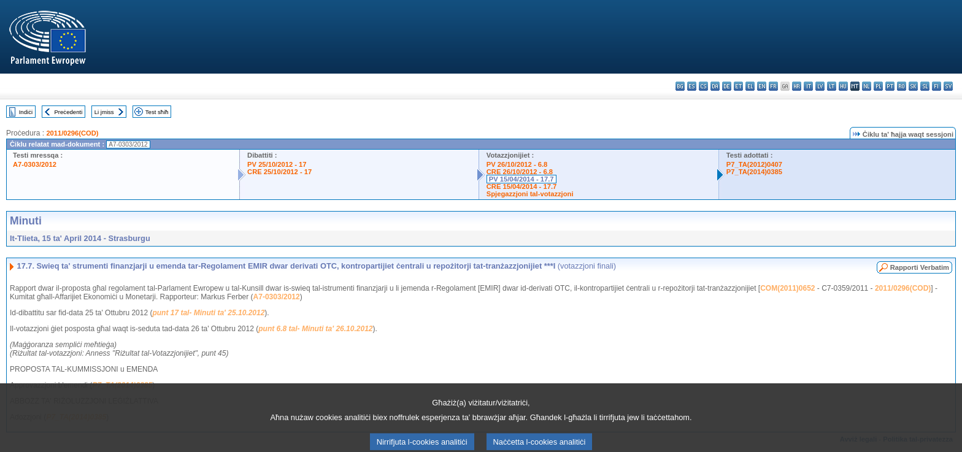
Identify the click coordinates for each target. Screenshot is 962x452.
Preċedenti (68, 112)
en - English (761, 86)
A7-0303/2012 (34, 164)
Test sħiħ (157, 112)
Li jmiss (104, 112)
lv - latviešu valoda (820, 86)
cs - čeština (703, 86)
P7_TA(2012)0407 (754, 164)
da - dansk (715, 86)
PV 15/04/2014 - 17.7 (521, 179)
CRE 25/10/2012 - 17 (279, 171)
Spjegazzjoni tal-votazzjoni (530, 193)
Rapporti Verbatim (919, 267)
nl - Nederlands (866, 86)
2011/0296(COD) (72, 133)
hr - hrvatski (796, 86)
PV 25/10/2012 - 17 (276, 164)
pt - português (890, 86)
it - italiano (808, 86)
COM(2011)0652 (787, 288)
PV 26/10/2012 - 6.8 (517, 164)
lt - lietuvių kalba (831, 86)
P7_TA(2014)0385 (754, 171)
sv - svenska (948, 86)
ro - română (901, 86)
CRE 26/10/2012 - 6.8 (520, 171)
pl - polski (878, 86)
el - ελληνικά (750, 86)
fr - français (773, 86)
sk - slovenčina (913, 86)
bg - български (680, 86)
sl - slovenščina (924, 86)
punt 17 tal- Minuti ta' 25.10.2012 (208, 312)
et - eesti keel (738, 86)
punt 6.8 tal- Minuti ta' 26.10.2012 (315, 328)
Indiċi (26, 112)
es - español (691, 86)
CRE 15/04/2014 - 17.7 (521, 186)
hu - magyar (843, 86)
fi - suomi (936, 86)
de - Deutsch (726, 86)
